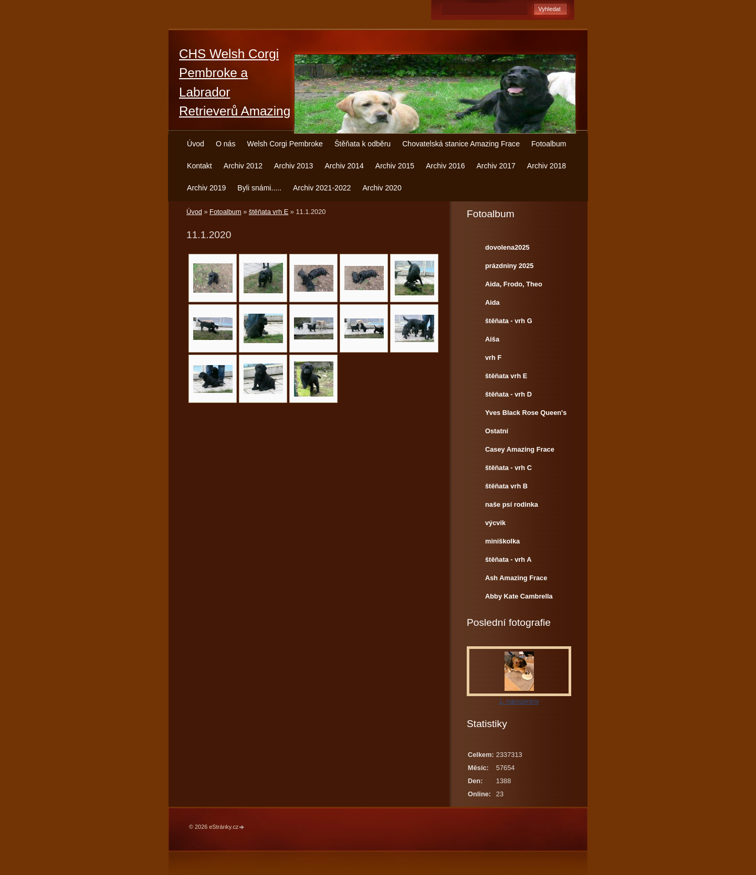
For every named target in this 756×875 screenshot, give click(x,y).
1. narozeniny (519, 701)
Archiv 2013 (293, 166)
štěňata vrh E (268, 212)
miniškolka (502, 541)
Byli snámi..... (259, 188)
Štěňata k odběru (362, 144)
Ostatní (496, 431)
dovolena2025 (507, 247)
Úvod (195, 144)
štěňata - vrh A (508, 559)
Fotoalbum (548, 144)
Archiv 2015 (394, 166)
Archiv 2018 (546, 166)
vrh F (493, 357)
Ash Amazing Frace (516, 578)
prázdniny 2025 (509, 266)
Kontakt (199, 166)
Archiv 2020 (381, 188)
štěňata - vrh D (508, 394)
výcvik (495, 523)
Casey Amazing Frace (519, 449)
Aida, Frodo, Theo (513, 284)
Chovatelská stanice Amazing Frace (461, 144)
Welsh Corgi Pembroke (285, 144)
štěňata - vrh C (508, 468)
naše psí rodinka (511, 504)
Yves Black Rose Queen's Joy (525, 415)
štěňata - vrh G (508, 321)
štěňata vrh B (506, 486)
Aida (492, 302)
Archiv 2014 (343, 166)
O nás (226, 144)
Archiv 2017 (495, 166)
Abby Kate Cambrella (519, 596)
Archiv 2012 (243, 166)
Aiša (492, 339)
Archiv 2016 (445, 166)
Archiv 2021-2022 (322, 188)
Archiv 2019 (206, 188)
